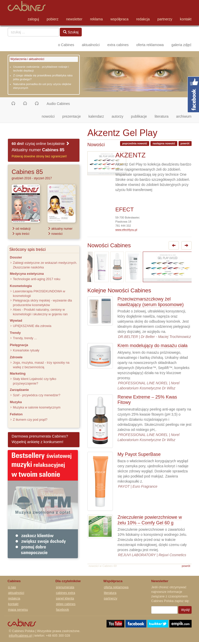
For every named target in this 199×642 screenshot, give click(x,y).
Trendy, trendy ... (25, 338)
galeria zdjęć (181, 45)
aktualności (91, 45)
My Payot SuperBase (139, 454)
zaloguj (33, 19)
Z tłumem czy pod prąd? (30, 419)
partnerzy (164, 19)
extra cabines (117, 45)
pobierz (52, 19)
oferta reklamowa (150, 45)
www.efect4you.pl (126, 229)
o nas (12, 587)
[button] (13, 103)
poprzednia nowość (134, 143)
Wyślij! (185, 610)
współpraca (119, 19)
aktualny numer (60, 228)
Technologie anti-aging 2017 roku (37, 279)
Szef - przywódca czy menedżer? (36, 395)
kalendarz (96, 116)
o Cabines (66, 45)
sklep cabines (65, 604)
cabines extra (65, 593)
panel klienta (65, 598)
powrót (185, 143)
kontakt (185, 19)
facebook (62, 609)
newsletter (74, 19)
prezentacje (71, 116)
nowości (50, 116)
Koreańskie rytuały (26, 350)
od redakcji (21, 228)
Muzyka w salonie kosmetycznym (37, 407)
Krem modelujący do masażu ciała (153, 345)
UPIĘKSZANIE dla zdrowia (32, 326)
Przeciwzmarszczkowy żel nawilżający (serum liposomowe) (151, 301)
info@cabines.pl (20, 635)
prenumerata (65, 587)
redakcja (143, 19)
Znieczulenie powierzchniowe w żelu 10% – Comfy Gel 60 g (150, 520)
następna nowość (164, 143)
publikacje (139, 116)
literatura (161, 116)
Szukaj (70, 32)
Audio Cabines (58, 104)
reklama (96, 19)
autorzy (117, 116)
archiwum (184, 116)
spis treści (20, 234)
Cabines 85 (27, 171)
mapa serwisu (18, 609)
